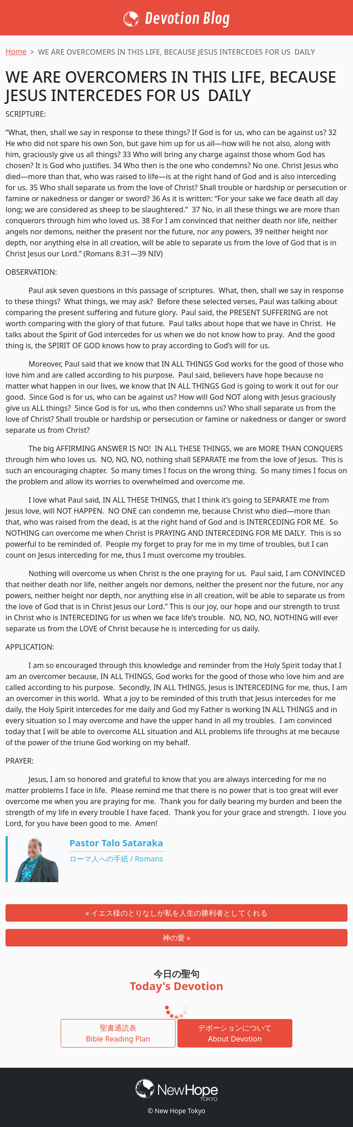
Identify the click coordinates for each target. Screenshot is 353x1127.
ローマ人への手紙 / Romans (116, 859)
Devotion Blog (187, 18)
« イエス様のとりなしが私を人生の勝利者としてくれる (176, 913)
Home (16, 51)
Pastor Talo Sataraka (116, 843)
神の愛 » (176, 938)
